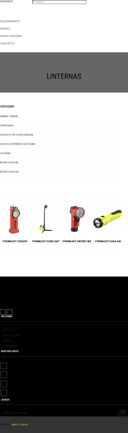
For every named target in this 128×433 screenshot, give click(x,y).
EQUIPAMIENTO (10, 346)
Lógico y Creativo (19, 424)
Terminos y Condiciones (15, 413)
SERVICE (6, 341)
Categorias (7, 106)
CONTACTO (8, 330)
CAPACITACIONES (11, 335)
